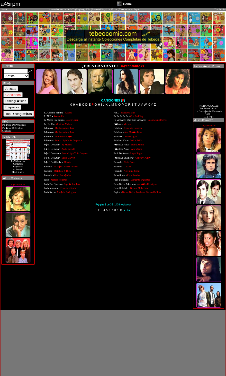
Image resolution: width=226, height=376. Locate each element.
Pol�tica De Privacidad (14, 124)
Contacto (6, 131)
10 (121, 210)
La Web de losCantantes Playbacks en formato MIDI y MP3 (18, 165)
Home (4, 9)
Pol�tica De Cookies (12, 128)
